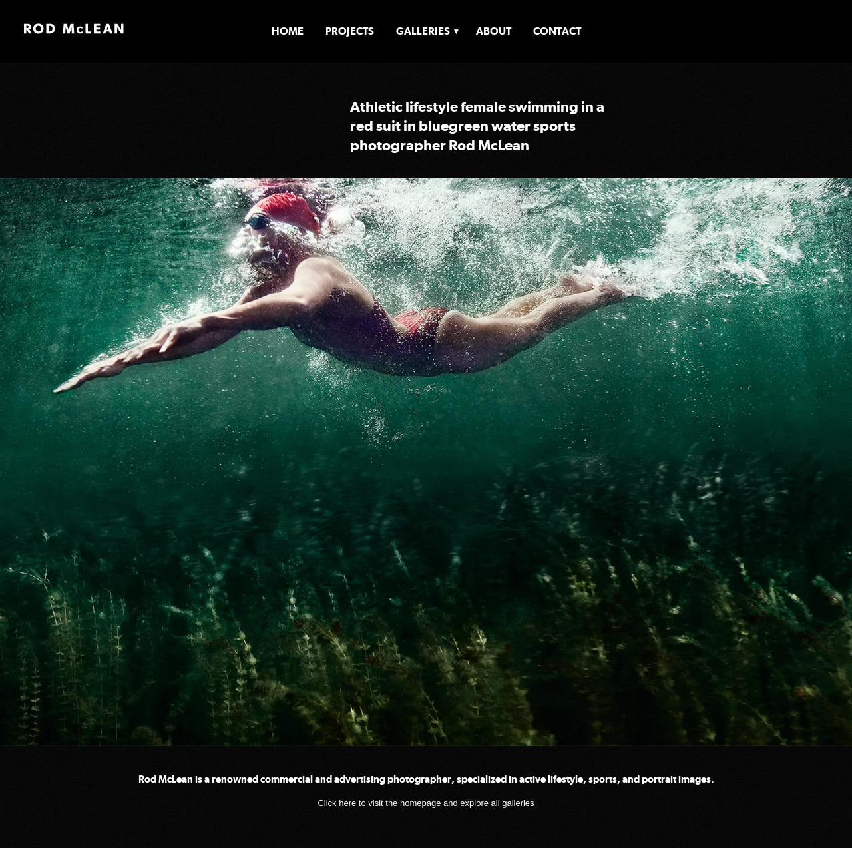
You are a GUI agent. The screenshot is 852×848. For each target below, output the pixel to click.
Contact (557, 31)
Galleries (423, 31)
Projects (349, 31)
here (347, 803)
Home (288, 31)
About (493, 31)
